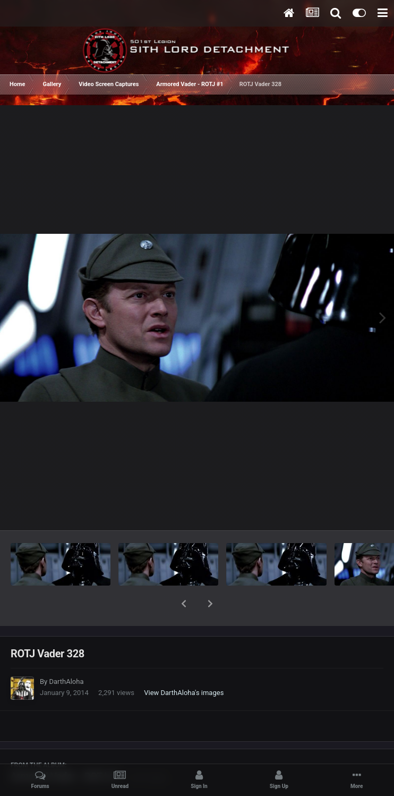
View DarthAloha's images (184, 665)
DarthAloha (66, 654)
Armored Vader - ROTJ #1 (66, 748)
